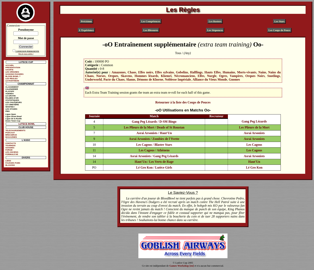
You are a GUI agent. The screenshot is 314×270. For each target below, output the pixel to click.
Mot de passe (26, 38)
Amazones (119, 72)
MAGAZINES (11, 137)
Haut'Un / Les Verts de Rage (154, 161)
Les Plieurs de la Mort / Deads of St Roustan (154, 127)
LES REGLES (11, 78)
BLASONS (10, 165)
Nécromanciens (184, 76)
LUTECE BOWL (26, 124)
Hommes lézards (146, 76)
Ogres (223, 76)
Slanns (130, 79)
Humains (229, 72)
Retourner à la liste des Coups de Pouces (182, 102)
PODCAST (10, 132)
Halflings (196, 72)
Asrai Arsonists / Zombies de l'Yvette (154, 139)
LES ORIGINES (12, 72)
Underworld (93, 79)
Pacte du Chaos (114, 79)
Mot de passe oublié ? (25, 54)
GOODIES (9, 148)
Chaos (132, 72)
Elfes (201, 76)
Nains (262, 72)
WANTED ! (10, 107)
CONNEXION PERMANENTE (27, 51)
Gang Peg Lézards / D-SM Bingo (154, 121)
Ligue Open (10, 114)
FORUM (8, 150)
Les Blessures (150, 30)
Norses (100, 76)
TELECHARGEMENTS (15, 130)
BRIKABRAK (11, 135)
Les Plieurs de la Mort (254, 127)
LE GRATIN (10, 96)
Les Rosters (215, 21)
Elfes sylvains (164, 72)
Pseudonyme (26, 29)
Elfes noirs (145, 72)
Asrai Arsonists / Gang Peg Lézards (154, 156)
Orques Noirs (255, 76)
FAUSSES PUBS (12, 163)
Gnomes (234, 79)
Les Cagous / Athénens (154, 150)
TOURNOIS (10, 145)
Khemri (166, 76)
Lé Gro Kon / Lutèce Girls (154, 167)
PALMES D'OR (12, 98)
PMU (7, 111)
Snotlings (273, 76)
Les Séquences (215, 30)
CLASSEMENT (12, 87)
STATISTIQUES (12, 100)
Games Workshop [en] (181, 265)
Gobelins (182, 72)
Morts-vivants (246, 72)
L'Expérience (86, 30)
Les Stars (279, 21)
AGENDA (9, 93)
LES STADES (11, 109)
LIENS (8, 161)
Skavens (126, 76)
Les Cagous (254, 144)
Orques (113, 76)
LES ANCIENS (11, 152)
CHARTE (9, 70)
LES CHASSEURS (13, 102)
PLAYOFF (9, 91)
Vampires (236, 76)
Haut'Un (254, 161)
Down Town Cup (12, 121)
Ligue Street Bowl (13, 116)
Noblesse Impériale (178, 79)
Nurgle (211, 76)
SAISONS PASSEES (14, 74)
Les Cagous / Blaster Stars (154, 144)
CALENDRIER (11, 89)
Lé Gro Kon (254, 167)
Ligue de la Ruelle (13, 118)
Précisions (86, 21)
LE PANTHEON (12, 81)
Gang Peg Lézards (254, 121)
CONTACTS (10, 143)
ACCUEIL (9, 65)
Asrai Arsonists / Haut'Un (154, 133)
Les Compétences (150, 21)
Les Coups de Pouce (279, 30)
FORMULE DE (11, 154)
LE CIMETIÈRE (12, 104)
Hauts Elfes (212, 72)
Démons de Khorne (150, 79)
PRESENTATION (12, 67)
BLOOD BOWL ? (12, 76)
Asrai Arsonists (254, 133)
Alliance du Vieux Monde (209, 79)
